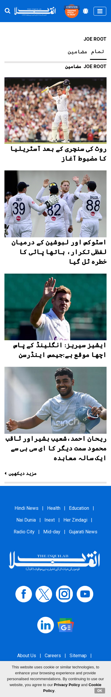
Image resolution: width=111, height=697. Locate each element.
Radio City (24, 532)
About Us (26, 655)
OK (99, 690)
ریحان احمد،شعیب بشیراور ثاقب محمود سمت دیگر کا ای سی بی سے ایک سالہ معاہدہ (56, 448)
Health (53, 508)
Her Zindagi (75, 520)
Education (79, 508)
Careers (53, 655)
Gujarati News (83, 532)
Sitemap (78, 655)
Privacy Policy (67, 685)
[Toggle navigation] (100, 11)
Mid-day (51, 532)
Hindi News (26, 508)
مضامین (77, 52)
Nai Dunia (26, 520)
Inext (49, 520)
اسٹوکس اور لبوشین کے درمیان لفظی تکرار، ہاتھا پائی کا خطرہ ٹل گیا (59, 252)
